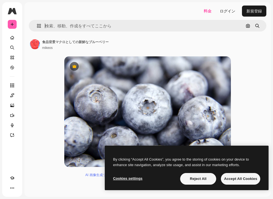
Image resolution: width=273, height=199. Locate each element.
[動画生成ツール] (15, 115)
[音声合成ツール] (15, 125)
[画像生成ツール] (15, 105)
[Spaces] (15, 95)
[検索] (12, 47)
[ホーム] (12, 37)
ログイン (227, 11)
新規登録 (254, 11)
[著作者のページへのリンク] (35, 44)
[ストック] (12, 57)
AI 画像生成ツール (99, 175)
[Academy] (12, 178)
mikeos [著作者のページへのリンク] (47, 48)
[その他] (12, 188)
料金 (207, 11)
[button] (36, 26)
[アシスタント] (15, 135)
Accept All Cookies (240, 179)
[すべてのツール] (12, 85)
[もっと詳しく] (12, 67)
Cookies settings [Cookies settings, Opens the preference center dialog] (127, 178)
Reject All (198, 179)
